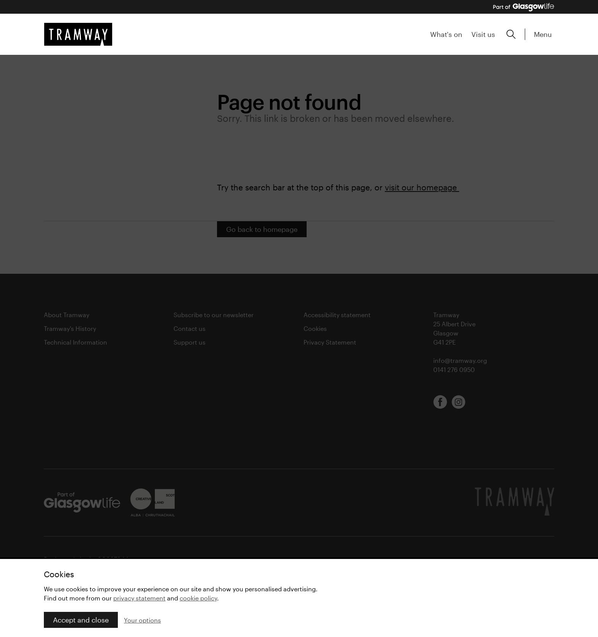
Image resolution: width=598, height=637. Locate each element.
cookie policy (198, 598)
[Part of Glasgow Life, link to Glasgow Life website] (523, 7)
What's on (446, 34)
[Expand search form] (511, 34)
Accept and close (81, 620)
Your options (142, 620)
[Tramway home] (78, 34)
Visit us (483, 34)
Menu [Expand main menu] (543, 34)
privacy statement (139, 598)
